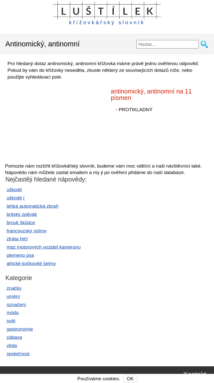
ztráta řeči (16, 238)
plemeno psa (20, 255)
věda (11, 345)
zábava (14, 337)
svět (10, 320)
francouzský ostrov (26, 230)
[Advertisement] (47, 119)
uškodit (14, 189)
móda (12, 312)
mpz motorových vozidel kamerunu (43, 247)
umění (13, 296)
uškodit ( (15, 197)
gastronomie (19, 329)
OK (130, 378)
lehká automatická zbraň (32, 206)
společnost (17, 353)
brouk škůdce (20, 222)
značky (13, 288)
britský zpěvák (21, 214)
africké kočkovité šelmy (31, 263)
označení (16, 304)
